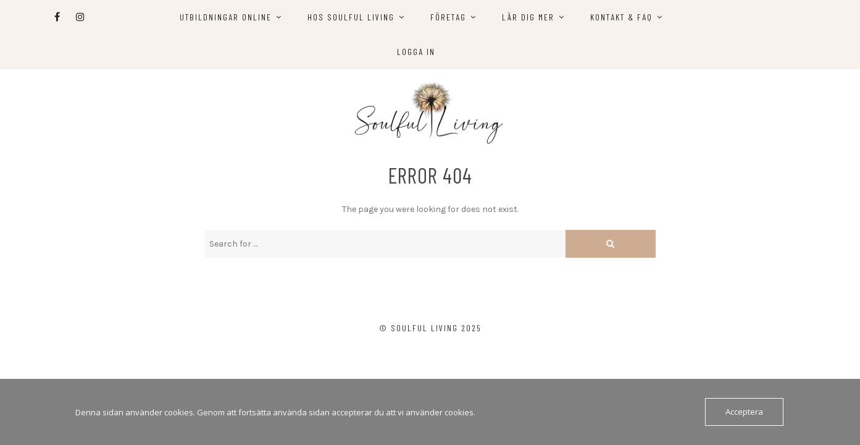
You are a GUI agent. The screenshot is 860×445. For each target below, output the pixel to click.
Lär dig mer (528, 17)
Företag (448, 17)
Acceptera (744, 411)
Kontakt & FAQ (621, 17)
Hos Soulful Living (351, 17)
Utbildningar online (226, 17)
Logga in (416, 51)
